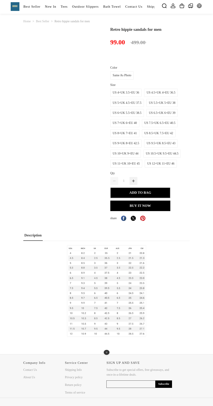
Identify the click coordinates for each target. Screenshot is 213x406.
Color (113, 67)
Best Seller (42, 21)
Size (113, 85)
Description (33, 235)
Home (27, 21)
